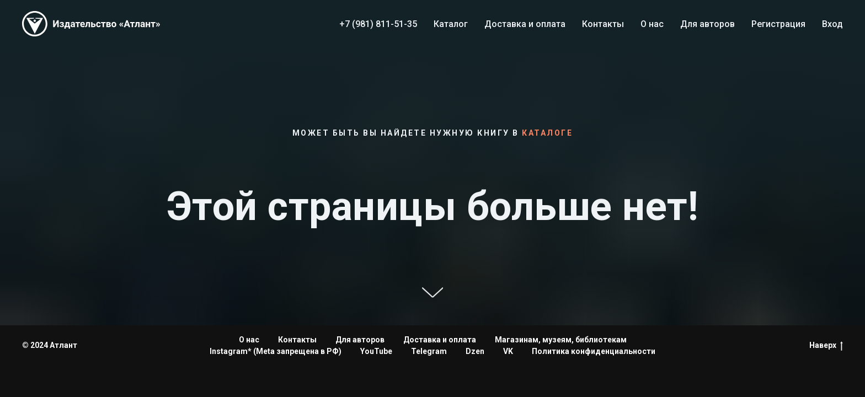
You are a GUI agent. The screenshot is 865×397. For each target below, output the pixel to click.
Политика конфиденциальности (593, 351)
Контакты (603, 24)
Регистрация (778, 24)
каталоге (547, 132)
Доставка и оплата (524, 24)
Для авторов (707, 24)
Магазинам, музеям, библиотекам (561, 339)
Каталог (451, 24)
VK (508, 351)
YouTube (376, 351)
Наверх (826, 346)
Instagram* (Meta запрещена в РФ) (275, 351)
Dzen (475, 351)
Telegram (429, 351)
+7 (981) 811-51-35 (378, 24)
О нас (652, 24)
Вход (832, 24)
